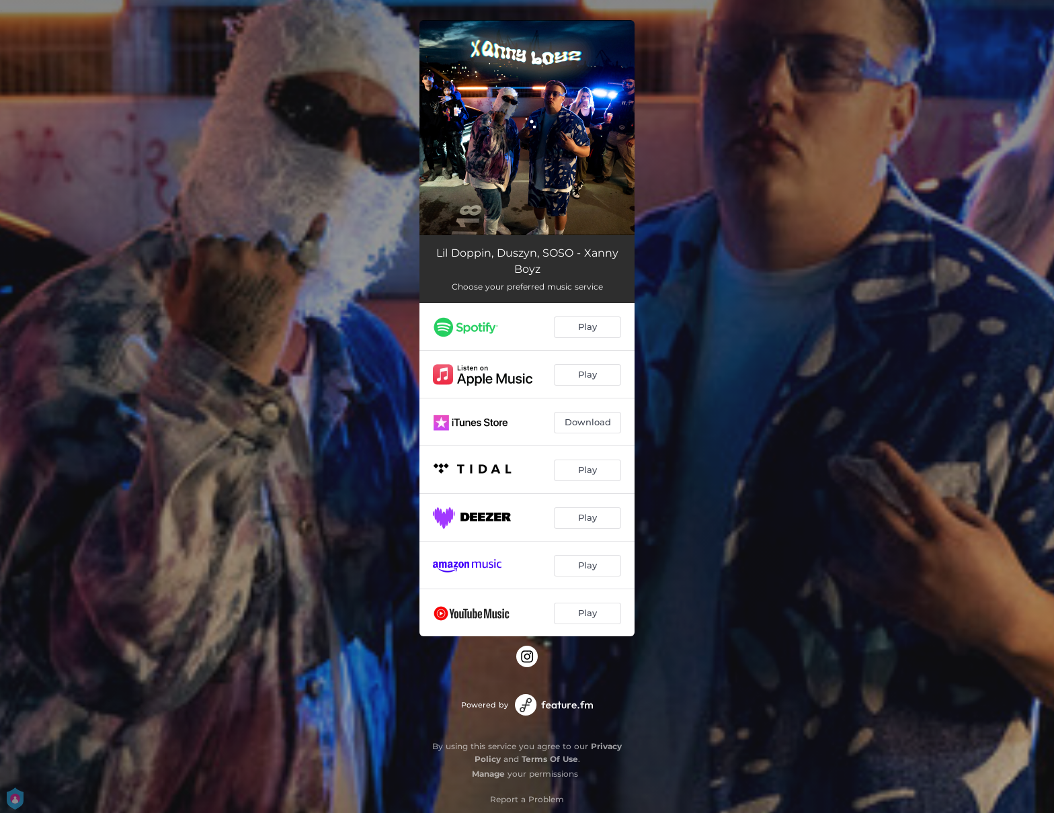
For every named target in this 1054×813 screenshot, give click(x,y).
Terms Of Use (550, 759)
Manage (488, 774)
